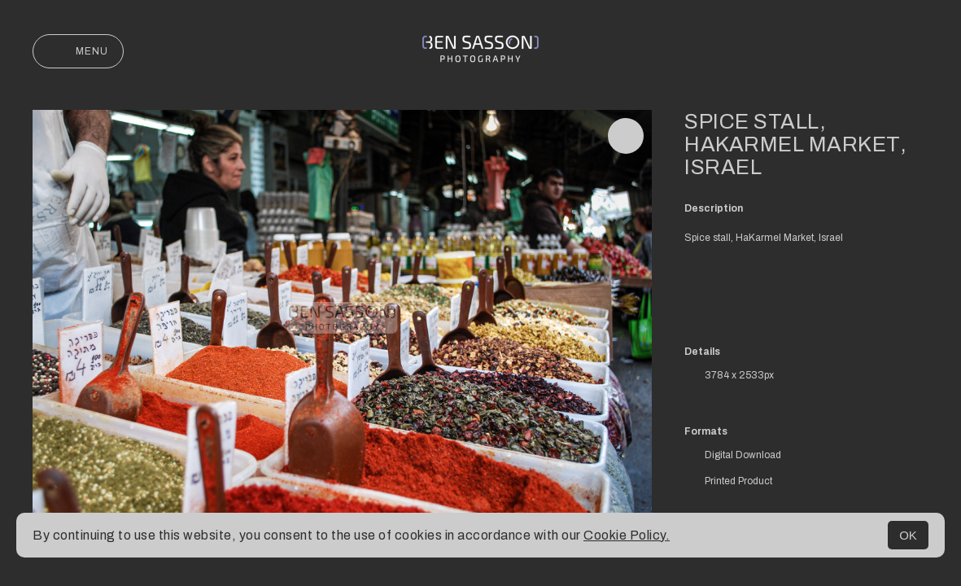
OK (908, 535)
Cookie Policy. (626, 535)
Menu (78, 51)
